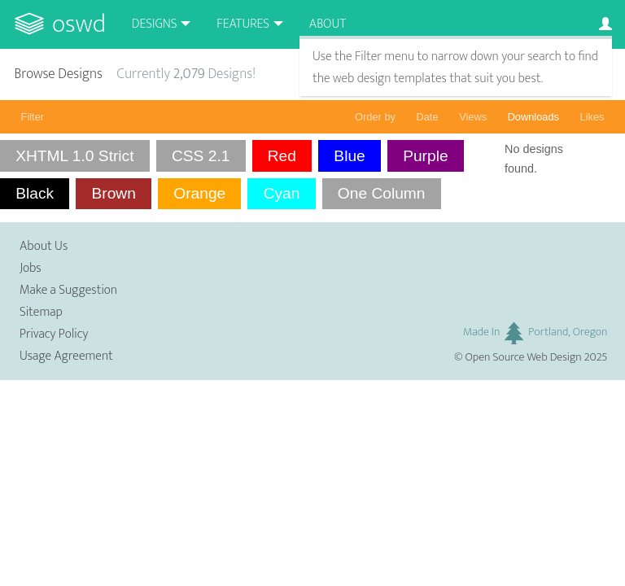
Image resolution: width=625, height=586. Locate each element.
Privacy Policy (54, 334)
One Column (382, 193)
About (327, 24)
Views (473, 117)
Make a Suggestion (68, 290)
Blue (349, 155)
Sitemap (41, 312)
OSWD (79, 24)
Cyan (282, 193)
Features (242, 24)
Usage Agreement (66, 356)
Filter (32, 117)
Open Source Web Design (523, 357)
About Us (44, 246)
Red (282, 155)
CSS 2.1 (200, 155)
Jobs (31, 268)
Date (428, 117)
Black (34, 193)
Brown (113, 193)
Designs (154, 24)
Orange (199, 193)
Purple (425, 155)
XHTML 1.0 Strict (74, 155)
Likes (592, 117)
